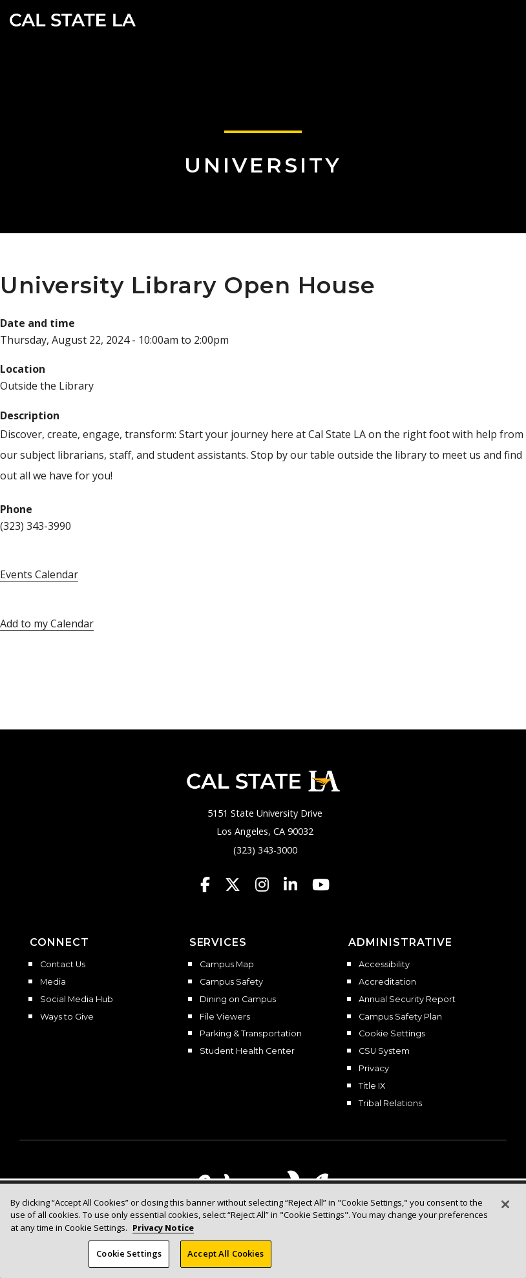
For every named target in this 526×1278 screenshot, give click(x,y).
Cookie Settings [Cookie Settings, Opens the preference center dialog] (129, 1258)
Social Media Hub (76, 999)
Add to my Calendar (47, 623)
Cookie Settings (392, 1033)
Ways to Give (67, 1016)
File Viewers (225, 1016)
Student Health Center (247, 1051)
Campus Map (227, 964)
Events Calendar (39, 574)
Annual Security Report (407, 999)
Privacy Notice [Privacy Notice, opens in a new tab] (163, 1232)
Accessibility (384, 964)
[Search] (476, 18)
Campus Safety (231, 982)
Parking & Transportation (251, 1033)
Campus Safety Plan (400, 1016)
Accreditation (387, 982)
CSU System (384, 1051)
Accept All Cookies (225, 1258)
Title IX (372, 1086)
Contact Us (62, 964)
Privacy (374, 1068)
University (263, 165)
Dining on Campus (238, 999)
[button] (497, 18)
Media (53, 982)
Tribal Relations (390, 1103)
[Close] (505, 1209)
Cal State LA (73, 20)
